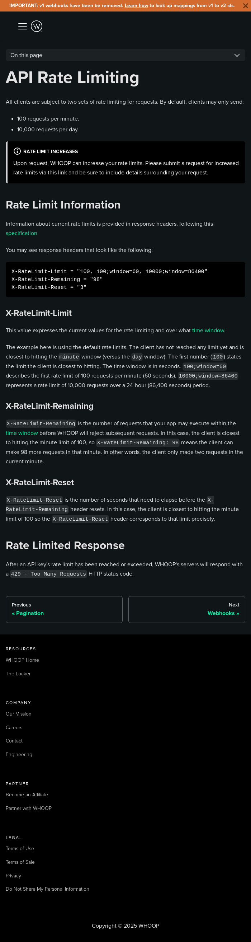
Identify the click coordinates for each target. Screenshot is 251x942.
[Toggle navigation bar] (22, 26)
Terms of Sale (20, 862)
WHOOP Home (22, 660)
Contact (14, 741)
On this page (26, 55)
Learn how (136, 5)
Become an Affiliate (27, 794)
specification (21, 233)
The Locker (18, 673)
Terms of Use (20, 848)
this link (57, 172)
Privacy (13, 875)
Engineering (19, 754)
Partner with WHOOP (29, 808)
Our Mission (19, 714)
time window (208, 330)
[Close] (245, 5)
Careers (14, 727)
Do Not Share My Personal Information (47, 889)
